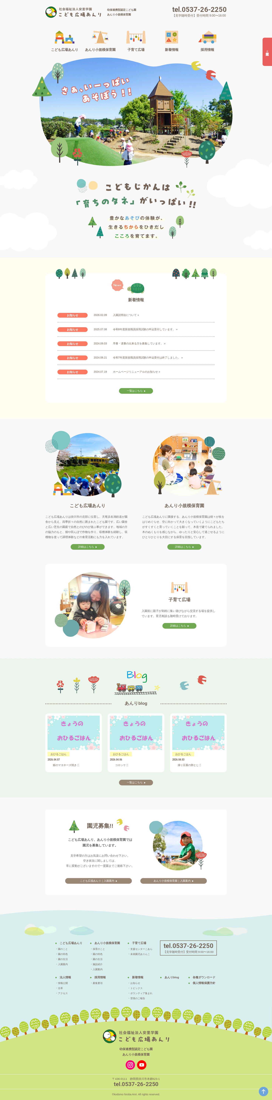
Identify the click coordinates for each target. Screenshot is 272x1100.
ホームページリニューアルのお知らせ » (136, 371)
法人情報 (60, 977)
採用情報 (98, 977)
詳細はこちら (86, 547)
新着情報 (139, 977)
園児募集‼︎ (267, 52)
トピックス (138, 988)
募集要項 (95, 983)
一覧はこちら (134, 391)
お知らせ (136, 983)
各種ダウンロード (210, 977)
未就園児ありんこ (142, 954)
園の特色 (57, 954)
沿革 (55, 988)
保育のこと (97, 948)
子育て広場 (141, 943)
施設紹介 (95, 964)
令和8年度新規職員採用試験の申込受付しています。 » (145, 329)
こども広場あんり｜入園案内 (97, 880)
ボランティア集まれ (143, 993)
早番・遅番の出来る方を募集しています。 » (139, 343)
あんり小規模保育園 (106, 943)
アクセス (57, 993)
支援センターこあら (143, 948)
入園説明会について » (126, 314)
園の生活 (57, 959)
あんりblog (176, 977)
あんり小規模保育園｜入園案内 (172, 880)
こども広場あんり (67, 943)
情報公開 (57, 983)
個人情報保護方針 (210, 983)
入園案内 (57, 964)
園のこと (57, 948)
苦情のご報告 (139, 998)
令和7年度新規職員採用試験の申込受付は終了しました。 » (148, 357)
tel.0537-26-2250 (199, 9)
